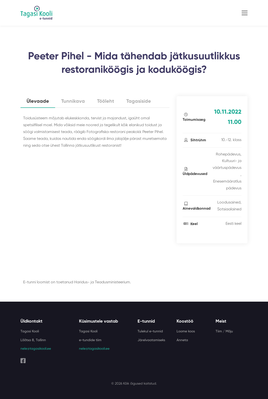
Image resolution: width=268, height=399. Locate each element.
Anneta (182, 340)
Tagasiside (138, 101)
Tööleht (105, 101)
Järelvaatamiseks (151, 340)
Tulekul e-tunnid (150, 331)
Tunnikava (73, 101)
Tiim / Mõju (224, 331)
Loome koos (186, 331)
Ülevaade (38, 101)
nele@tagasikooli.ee (35, 348)
